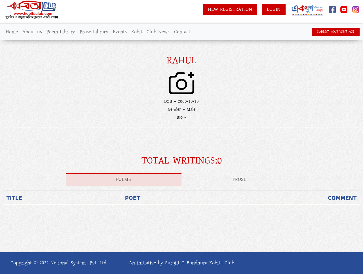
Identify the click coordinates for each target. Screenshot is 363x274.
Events (120, 31)
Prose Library (94, 31)
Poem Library (61, 31)
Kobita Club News (150, 31)
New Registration (230, 9)
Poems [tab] (123, 179)
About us (32, 31)
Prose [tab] (239, 179)
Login (273, 9)
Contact (182, 31)
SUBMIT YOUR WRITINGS (335, 31)
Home (12, 31)
